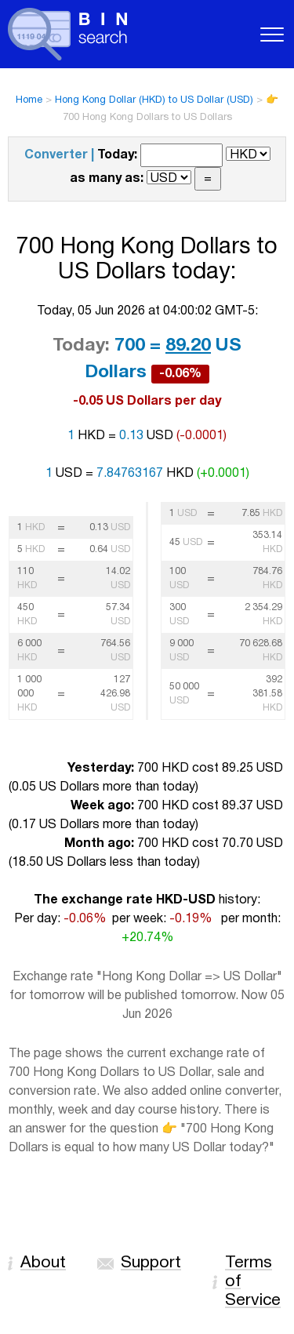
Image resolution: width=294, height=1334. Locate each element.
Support (151, 1263)
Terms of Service (253, 1282)
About (43, 1263)
